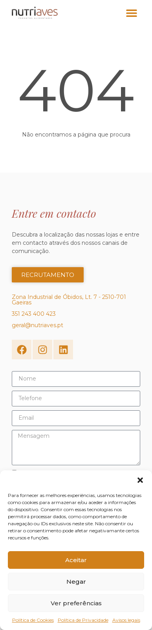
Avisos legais (126, 620)
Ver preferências (76, 603)
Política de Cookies (33, 620)
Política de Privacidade (83, 620)
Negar (76, 581)
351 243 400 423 (34, 313)
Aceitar (76, 560)
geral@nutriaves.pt (37, 325)
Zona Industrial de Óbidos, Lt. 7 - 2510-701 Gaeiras (69, 299)
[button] (140, 480)
